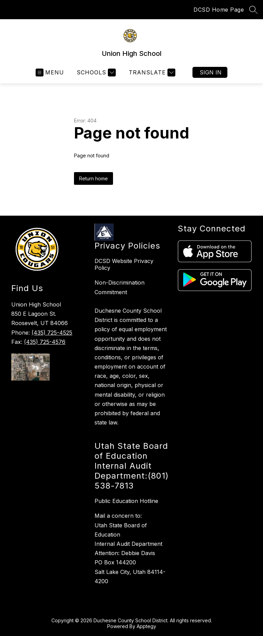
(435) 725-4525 (52, 332)
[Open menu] (50, 72)
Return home (93, 178)
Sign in (211, 72)
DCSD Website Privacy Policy (124, 264)
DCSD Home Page (218, 9)
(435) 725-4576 (44, 341)
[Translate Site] (151, 72)
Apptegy (146, 626)
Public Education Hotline (126, 500)
